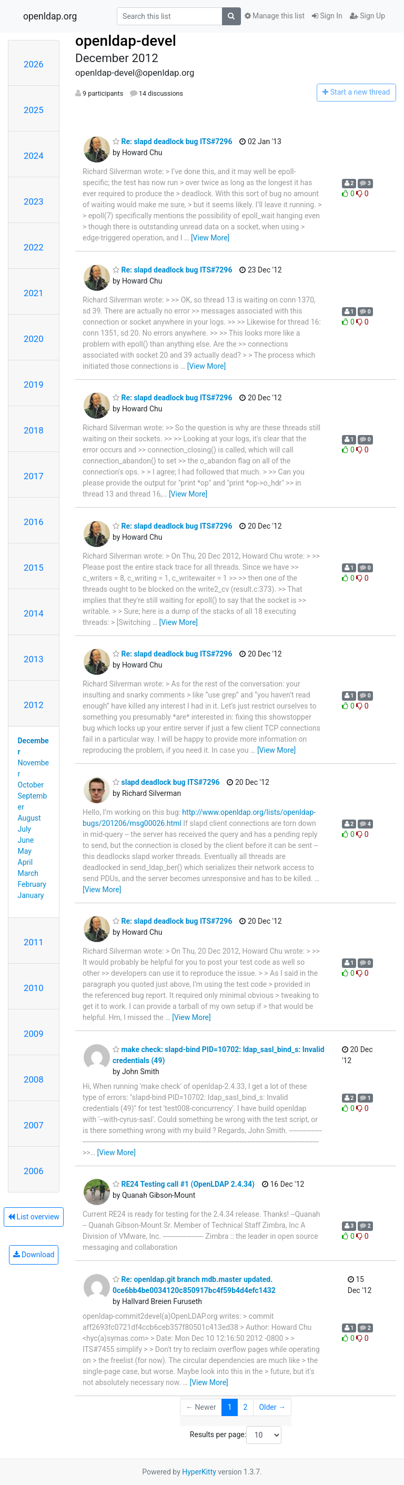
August (29, 818)
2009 (34, 1033)
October (31, 785)
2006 (34, 1171)
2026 (34, 64)
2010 (34, 988)
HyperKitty (199, 1472)
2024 (34, 155)
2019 (34, 384)
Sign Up (367, 16)
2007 (34, 1125)
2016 (34, 522)
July (24, 829)
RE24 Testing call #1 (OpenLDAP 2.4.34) (184, 1184)
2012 (34, 705)
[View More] (210, 238)
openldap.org (50, 16)
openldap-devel (125, 40)
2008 (34, 1079)
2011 (34, 942)
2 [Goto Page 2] (246, 1407)
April (25, 862)
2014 (34, 613)
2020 (34, 339)
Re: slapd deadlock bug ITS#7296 (172, 141)
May (25, 851)
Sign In (327, 16)
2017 (34, 476)
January (31, 895)
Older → (272, 1407)
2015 (34, 567)
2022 (34, 247)
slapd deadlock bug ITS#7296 (166, 782)
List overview (33, 1217)
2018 (34, 430)
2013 (34, 659)
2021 (34, 293)
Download (34, 1254)
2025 (34, 110)
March (28, 873)
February (32, 884)
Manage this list (275, 16)
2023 (34, 201)
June (26, 840)
